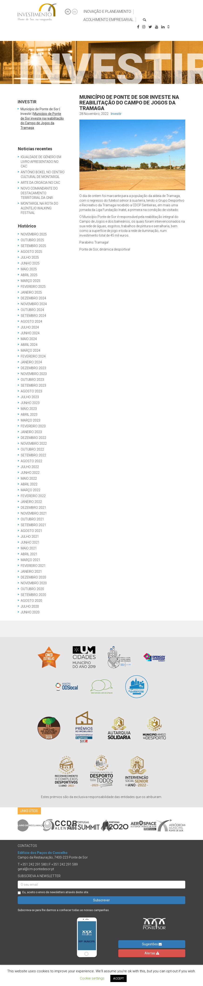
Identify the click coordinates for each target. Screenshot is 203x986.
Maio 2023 (29, 409)
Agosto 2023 (31, 391)
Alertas (152, 953)
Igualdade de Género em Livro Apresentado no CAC (41, 161)
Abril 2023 (29, 414)
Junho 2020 (30, 612)
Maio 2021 (29, 548)
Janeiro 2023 (31, 432)
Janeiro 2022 (31, 502)
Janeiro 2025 (31, 292)
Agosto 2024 (31, 321)
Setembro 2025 (33, 246)
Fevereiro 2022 (33, 496)
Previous (14, 825)
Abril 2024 (29, 345)
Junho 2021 (30, 542)
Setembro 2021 (33, 525)
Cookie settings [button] (92, 978)
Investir (116, 114)
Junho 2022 (30, 473)
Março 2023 (30, 420)
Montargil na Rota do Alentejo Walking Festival (39, 208)
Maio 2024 (29, 339)
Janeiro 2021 (31, 571)
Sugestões (152, 944)
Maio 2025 (29, 269)
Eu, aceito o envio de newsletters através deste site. (53, 892)
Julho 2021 (30, 536)
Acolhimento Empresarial (108, 19)
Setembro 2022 (33, 455)
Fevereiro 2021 (33, 566)
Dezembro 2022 (33, 438)
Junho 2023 (30, 403)
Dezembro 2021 (33, 507)
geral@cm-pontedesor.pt (36, 869)
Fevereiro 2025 (33, 286)
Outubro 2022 (32, 449)
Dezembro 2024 (33, 298)
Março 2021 (30, 560)
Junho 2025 (30, 263)
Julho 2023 (30, 397)
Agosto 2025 (31, 252)
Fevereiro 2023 (33, 426)
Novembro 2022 (34, 443)
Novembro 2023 (34, 374)
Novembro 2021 (34, 513)
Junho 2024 (30, 333)
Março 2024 (30, 350)
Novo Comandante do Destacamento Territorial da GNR (39, 193)
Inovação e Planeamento (107, 11)
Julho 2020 (30, 606)
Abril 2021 (29, 554)
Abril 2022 (29, 484)
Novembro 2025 (34, 234)
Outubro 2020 (32, 589)
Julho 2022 (30, 467)
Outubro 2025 (32, 240)
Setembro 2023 (33, 385)
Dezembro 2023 (33, 368)
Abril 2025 (29, 275)
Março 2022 (30, 490)
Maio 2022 (29, 478)
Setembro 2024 (33, 316)
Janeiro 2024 (31, 362)
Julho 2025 (30, 257)
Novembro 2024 (34, 304)
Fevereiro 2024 (33, 356)
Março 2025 (30, 281)
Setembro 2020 (33, 595)
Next (188, 825)
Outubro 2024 (32, 310)
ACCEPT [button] (118, 978)
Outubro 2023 (32, 379)
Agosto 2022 (31, 461)
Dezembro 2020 (33, 577)
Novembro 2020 (34, 583)
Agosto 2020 (31, 600)
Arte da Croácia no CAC (40, 182)
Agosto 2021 (31, 531)
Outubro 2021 (32, 519)
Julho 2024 (30, 327)
